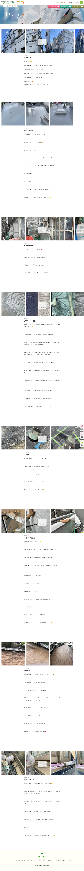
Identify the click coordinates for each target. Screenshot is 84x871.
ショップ (70, 860)
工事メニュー (71, 2)
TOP (13, 860)
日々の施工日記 (60, 2)
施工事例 (65, 2)
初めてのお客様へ (42, 860)
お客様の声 (77, 2)
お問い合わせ (63, 860)
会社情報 (56, 860)
